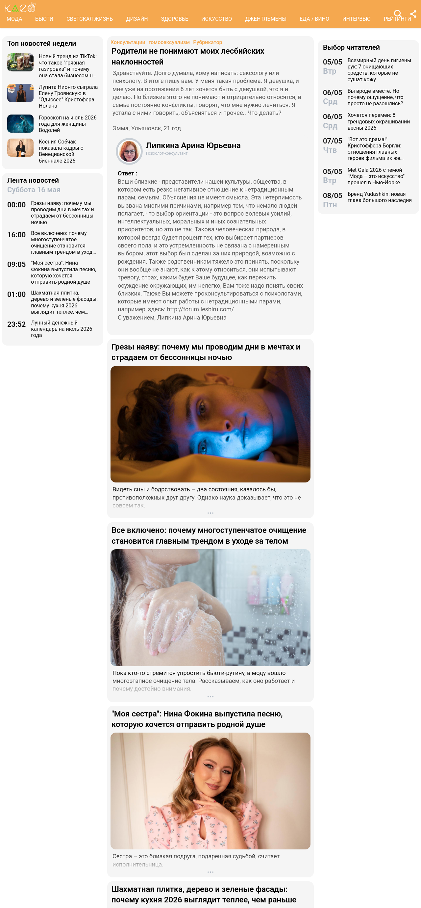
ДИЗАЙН (137, 19)
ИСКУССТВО (216, 19)
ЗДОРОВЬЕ (174, 19)
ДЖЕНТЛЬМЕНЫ (265, 19)
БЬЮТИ (44, 19)
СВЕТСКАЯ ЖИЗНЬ (89, 19)
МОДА (14, 19)
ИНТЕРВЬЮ (356, 19)
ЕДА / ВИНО (314, 19)
